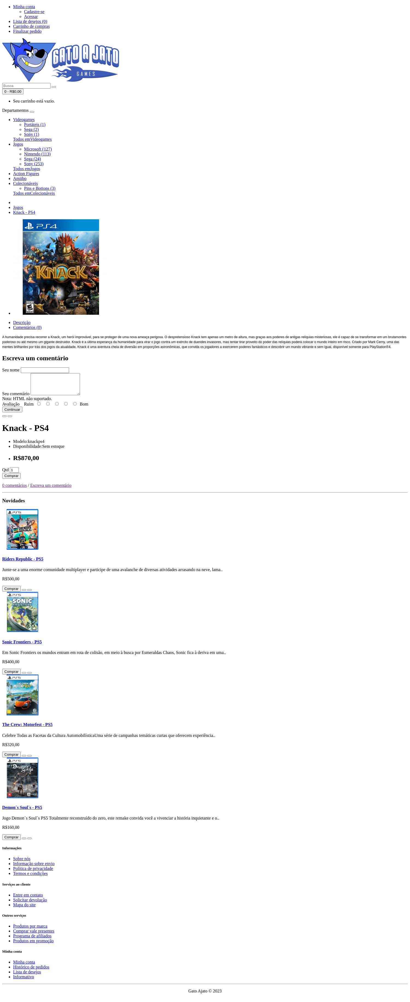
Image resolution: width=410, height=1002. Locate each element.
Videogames (24, 119)
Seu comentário (15, 397)
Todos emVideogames (32, 139)
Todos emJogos (26, 168)
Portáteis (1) (35, 124)
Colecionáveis (25, 183)
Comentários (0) (27, 327)
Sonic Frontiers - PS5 (22, 646)
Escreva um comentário (51, 489)
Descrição (22, 322)
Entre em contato (28, 899)
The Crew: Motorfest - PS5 (27, 728)
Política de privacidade (33, 872)
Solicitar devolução (30, 904)
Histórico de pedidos (31, 971)
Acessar (31, 16)
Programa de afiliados (32, 940)
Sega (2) (31, 129)
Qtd (5, 474)
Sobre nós (22, 862)
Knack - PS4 (24, 212)
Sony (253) (34, 163)
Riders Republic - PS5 (22, 563)
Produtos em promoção (33, 945)
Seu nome (11, 370)
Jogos (18, 144)
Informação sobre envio (34, 867)
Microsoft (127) (38, 149)
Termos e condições (30, 877)
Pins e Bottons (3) (39, 188)
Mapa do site (24, 909)
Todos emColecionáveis (34, 193)
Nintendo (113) (37, 154)
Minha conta (24, 966)
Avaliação (11, 408)
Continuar (12, 414)
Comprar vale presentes (33, 935)
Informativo (23, 981)
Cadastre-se (34, 11)
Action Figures (26, 173)
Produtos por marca (30, 930)
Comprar (11, 480)
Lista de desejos (27, 976)
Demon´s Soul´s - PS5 (22, 811)
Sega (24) (32, 159)
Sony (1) (31, 134)
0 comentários (14, 489)
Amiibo (19, 178)
